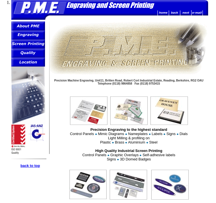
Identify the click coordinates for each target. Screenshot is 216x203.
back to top (30, 166)
